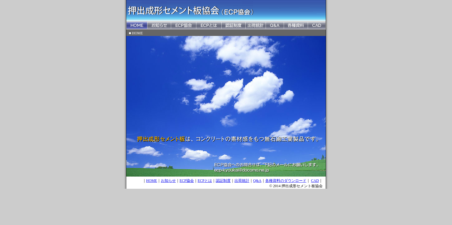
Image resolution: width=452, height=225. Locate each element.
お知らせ (168, 180)
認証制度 (223, 180)
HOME (151, 180)
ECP (201, 180)
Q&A (257, 180)
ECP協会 (187, 180)
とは (208, 180)
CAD (315, 180)
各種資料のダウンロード (285, 180)
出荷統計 (241, 180)
